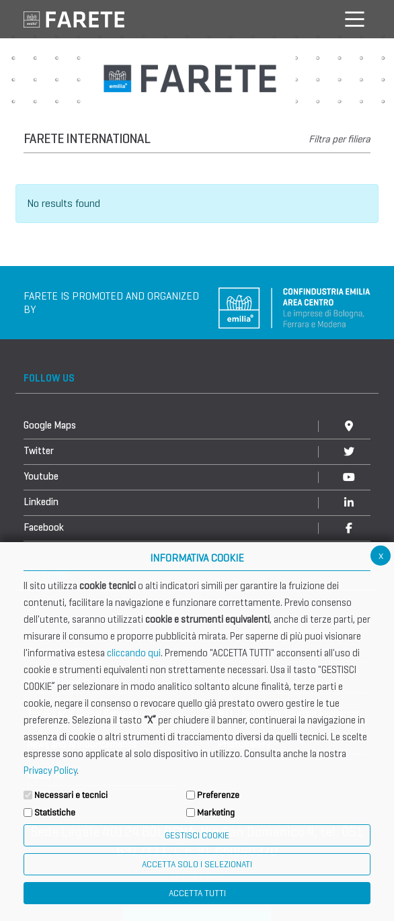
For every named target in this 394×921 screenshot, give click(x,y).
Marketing (216, 812)
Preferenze (218, 795)
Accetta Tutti (197, 893)
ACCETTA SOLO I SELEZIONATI (197, 864)
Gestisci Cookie (197, 835)
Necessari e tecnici (71, 795)
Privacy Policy (50, 770)
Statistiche (54, 812)
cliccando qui (134, 653)
